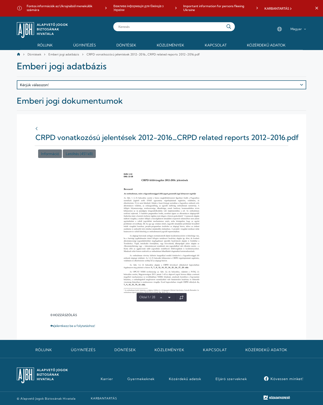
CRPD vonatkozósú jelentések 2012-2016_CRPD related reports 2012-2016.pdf (143, 54)
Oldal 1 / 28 (147, 297)
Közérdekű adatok (266, 350)
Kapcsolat (215, 350)
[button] (317, 8)
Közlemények (169, 350)
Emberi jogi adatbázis (63, 54)
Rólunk (43, 350)
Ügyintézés (83, 350)
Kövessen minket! (287, 379)
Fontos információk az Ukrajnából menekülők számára (59, 8)
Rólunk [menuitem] (45, 45)
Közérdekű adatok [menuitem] (266, 45)
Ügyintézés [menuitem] (84, 45)
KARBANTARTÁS (276, 9)
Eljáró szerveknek (231, 379)
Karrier (107, 379)
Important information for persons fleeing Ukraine (213, 8)
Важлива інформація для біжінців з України (138, 8)
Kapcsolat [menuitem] (216, 45)
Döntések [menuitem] (126, 45)
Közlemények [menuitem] (170, 45)
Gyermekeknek (141, 379)
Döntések (34, 54)
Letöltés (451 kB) (79, 153)
